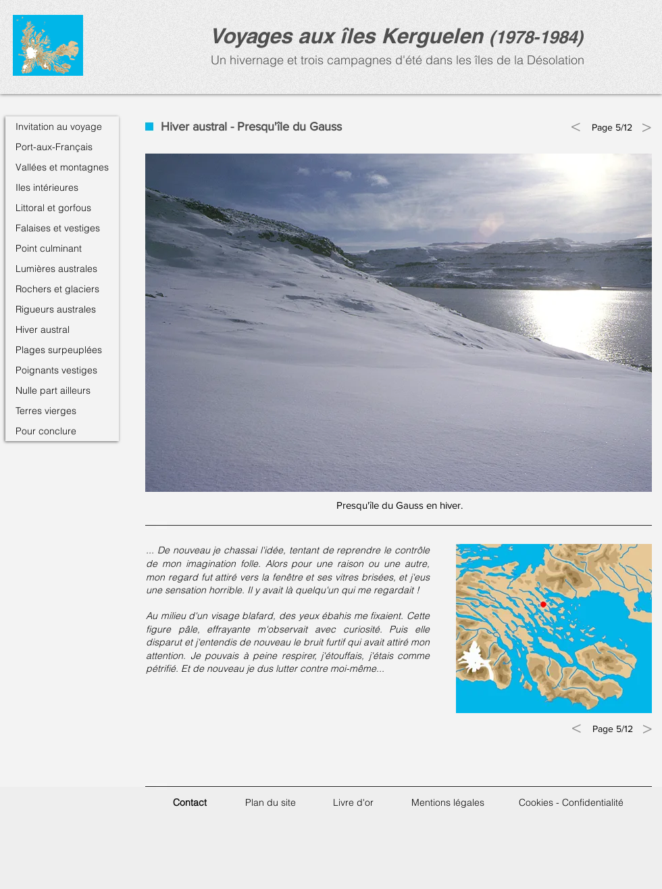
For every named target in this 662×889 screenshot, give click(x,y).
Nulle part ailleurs (53, 390)
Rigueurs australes (56, 309)
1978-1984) (539, 36)
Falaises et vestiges (58, 228)
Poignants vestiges (56, 370)
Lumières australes (56, 269)
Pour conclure (46, 431)
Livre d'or (353, 802)
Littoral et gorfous (53, 208)
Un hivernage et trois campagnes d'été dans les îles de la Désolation (395, 60)
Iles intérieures (47, 187)
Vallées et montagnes (62, 167)
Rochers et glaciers (57, 289)
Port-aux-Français (54, 147)
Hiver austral (43, 329)
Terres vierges (46, 411)
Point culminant (49, 248)
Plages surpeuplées (59, 350)
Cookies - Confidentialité (571, 802)
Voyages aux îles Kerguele (339, 35)
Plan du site (270, 802)
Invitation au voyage (59, 126)
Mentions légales (447, 802)
